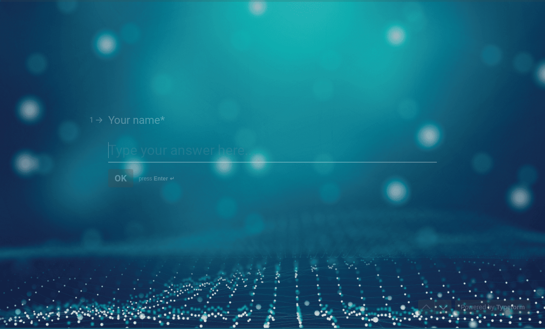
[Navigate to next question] (443, 307)
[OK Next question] (120, 178)
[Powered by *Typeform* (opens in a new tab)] (492, 307)
